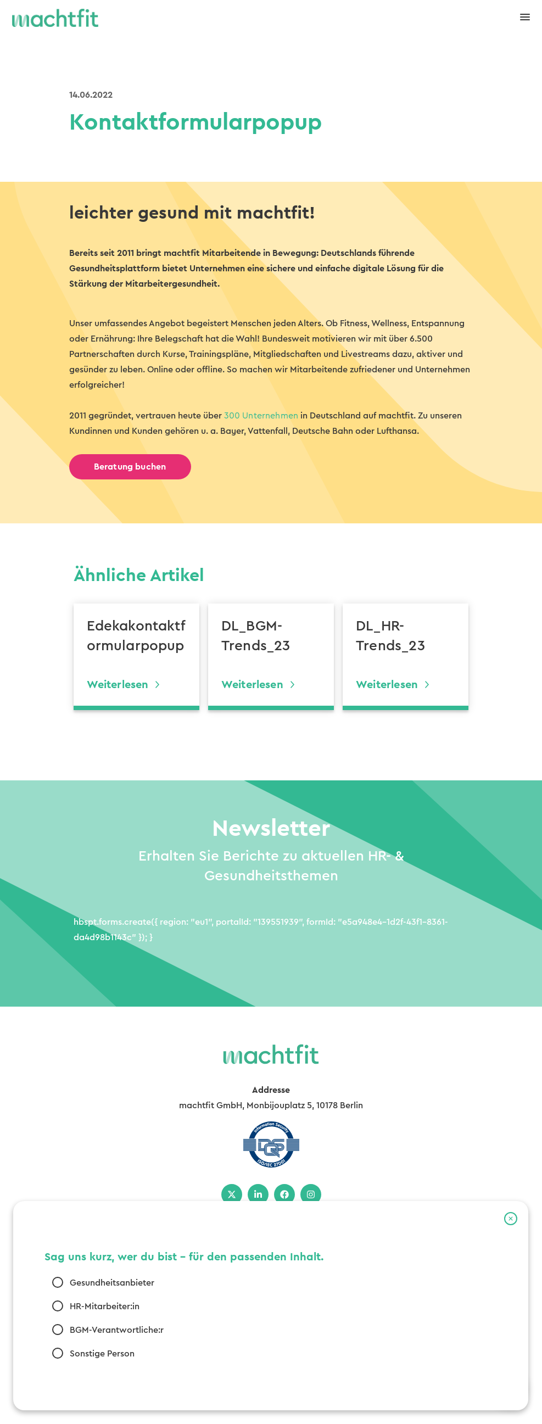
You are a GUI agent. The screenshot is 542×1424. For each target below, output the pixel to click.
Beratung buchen (130, 466)
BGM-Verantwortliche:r (117, 1330)
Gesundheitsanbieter (112, 1282)
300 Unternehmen (261, 415)
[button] (510, 1218)
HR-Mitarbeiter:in (104, 1306)
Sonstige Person (102, 1353)
